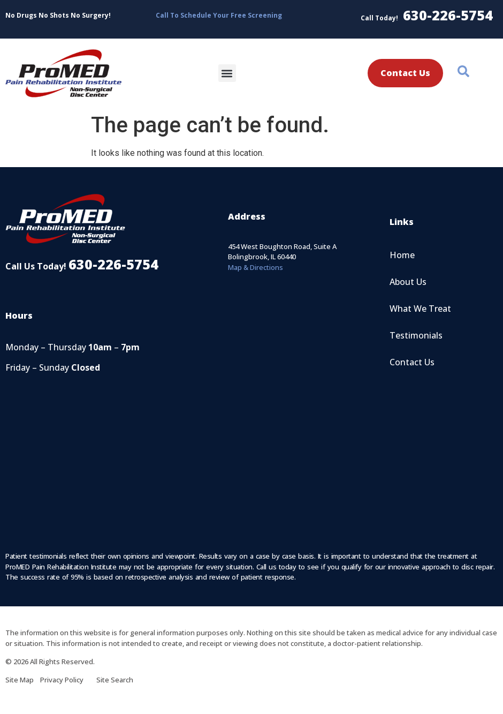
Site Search (114, 680)
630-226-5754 (448, 15)
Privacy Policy (68, 680)
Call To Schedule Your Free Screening (219, 15)
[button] (227, 73)
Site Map (22, 680)
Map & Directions (255, 267)
